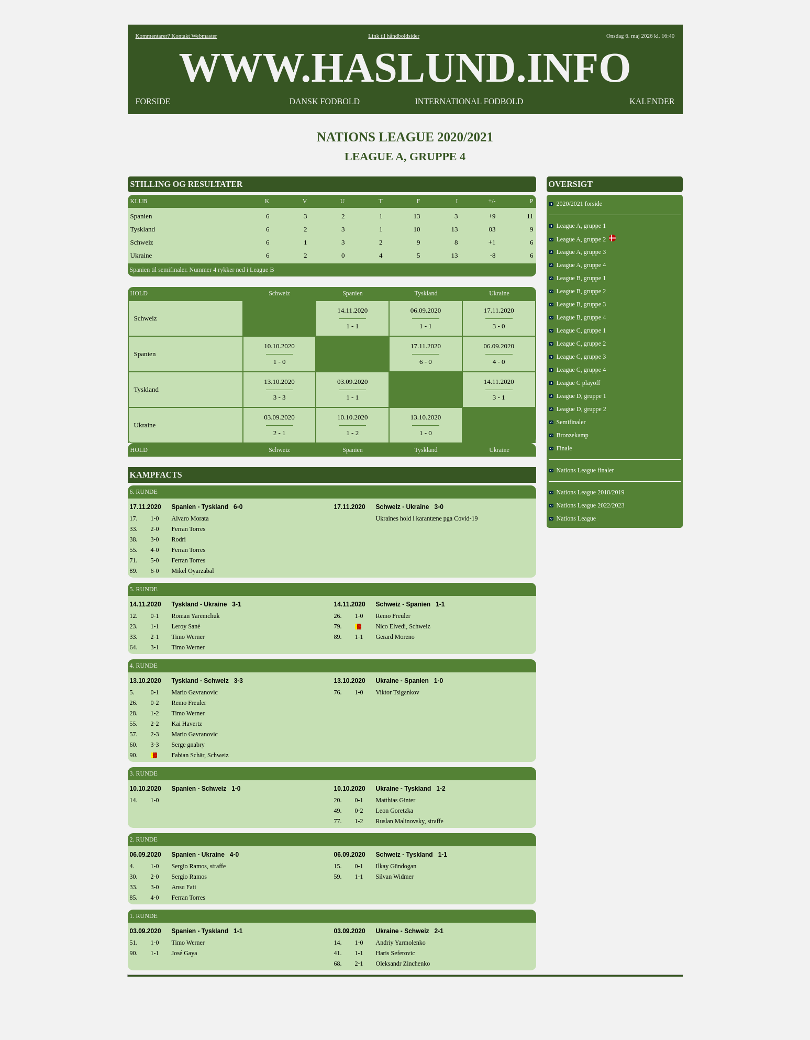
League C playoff (575, 382)
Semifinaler (567, 422)
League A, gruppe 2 (577, 239)
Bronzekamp (569, 435)
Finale (560, 448)
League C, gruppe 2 (577, 343)
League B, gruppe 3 (577, 304)
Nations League (572, 518)
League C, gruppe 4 (577, 369)
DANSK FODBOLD (324, 101)
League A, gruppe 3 (577, 252)
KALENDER (651, 101)
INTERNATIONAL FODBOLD (469, 101)
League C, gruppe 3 (577, 356)
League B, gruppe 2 (577, 291)
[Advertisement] (405, 1004)
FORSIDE (153, 101)
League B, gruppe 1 (577, 278)
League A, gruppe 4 (577, 265)
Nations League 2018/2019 (587, 492)
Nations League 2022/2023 (587, 505)
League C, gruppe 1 (577, 330)
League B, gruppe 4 (577, 317)
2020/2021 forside (576, 203)
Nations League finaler (581, 470)
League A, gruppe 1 (577, 225)
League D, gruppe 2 (577, 409)
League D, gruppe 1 (577, 396)
